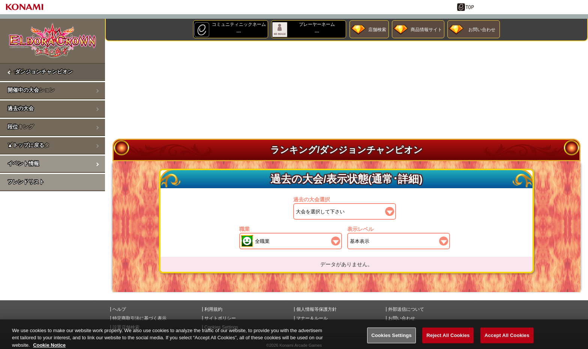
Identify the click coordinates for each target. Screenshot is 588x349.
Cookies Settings (221, 327)
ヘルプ (119, 309)
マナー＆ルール (312, 318)
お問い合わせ (481, 29)
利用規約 (213, 309)
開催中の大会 (23, 90)
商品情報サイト (426, 29)
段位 (13, 127)
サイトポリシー (220, 318)
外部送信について (406, 309)
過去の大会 (21, 108)
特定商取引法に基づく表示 (139, 318)
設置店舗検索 (126, 327)
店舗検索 (377, 29)
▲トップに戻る (26, 145)
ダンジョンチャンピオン (44, 72)
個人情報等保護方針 (316, 309)
